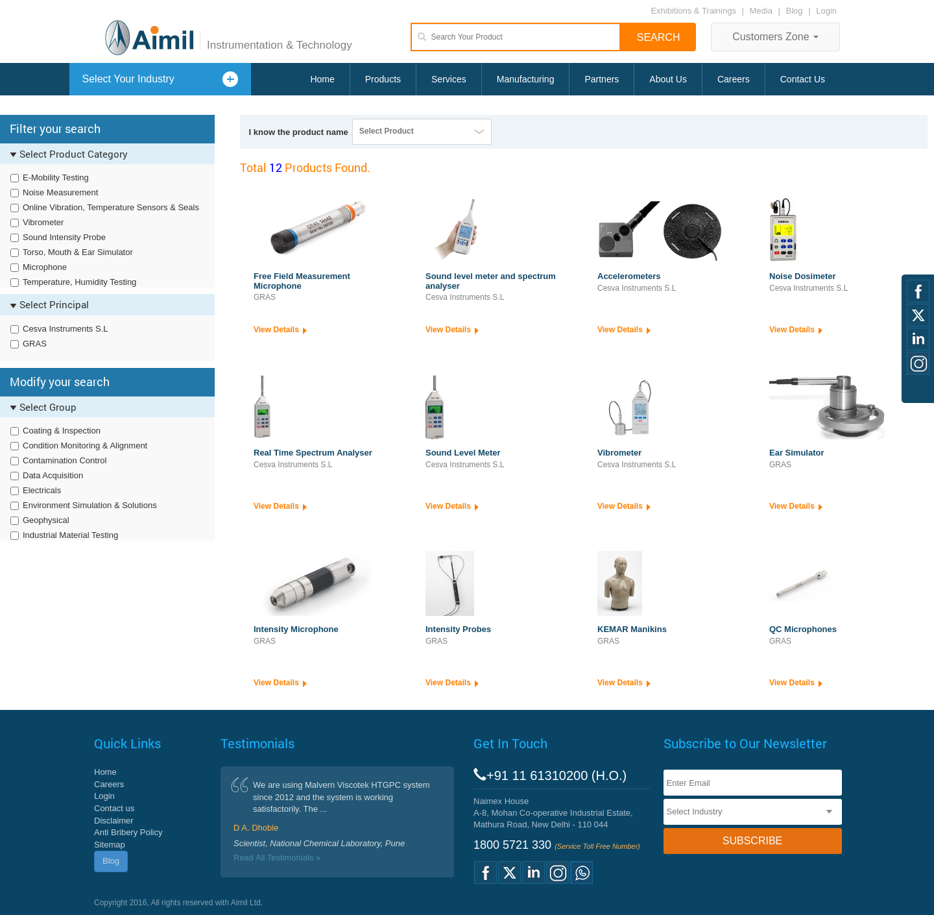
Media (762, 11)
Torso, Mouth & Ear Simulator (78, 252)
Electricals (42, 490)
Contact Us (802, 79)
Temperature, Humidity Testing (79, 282)
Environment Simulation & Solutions (90, 505)
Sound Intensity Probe (64, 237)
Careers (733, 79)
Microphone (45, 267)
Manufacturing (526, 79)
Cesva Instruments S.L (65, 329)
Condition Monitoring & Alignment (85, 445)
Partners (601, 79)
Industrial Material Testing (70, 535)
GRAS (35, 343)
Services (448, 79)
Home (322, 79)
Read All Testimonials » (277, 857)
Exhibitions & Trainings (693, 11)
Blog (794, 11)
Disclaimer (114, 820)
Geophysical (46, 520)
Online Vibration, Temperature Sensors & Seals (111, 207)
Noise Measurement (60, 192)
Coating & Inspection (62, 430)
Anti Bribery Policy (128, 832)
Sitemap (109, 844)
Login (826, 11)
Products (383, 79)
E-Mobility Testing (56, 177)
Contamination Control (64, 460)
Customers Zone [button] (775, 36)
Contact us (114, 808)
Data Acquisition (53, 475)
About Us (668, 79)
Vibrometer (43, 222)
